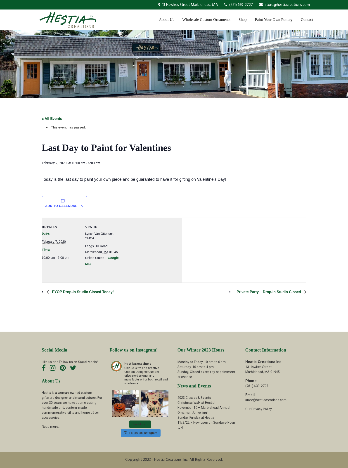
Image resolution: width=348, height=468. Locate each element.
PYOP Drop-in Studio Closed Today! (82, 292)
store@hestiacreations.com (284, 5)
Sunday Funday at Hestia (196, 417)
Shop (243, 19)
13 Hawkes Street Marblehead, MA (188, 5)
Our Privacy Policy (258, 409)
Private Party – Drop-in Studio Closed (269, 292)
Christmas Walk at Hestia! (196, 402)
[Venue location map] (152, 249)
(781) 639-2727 (238, 5)
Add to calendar (61, 206)
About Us (166, 19)
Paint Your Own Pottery (274, 19)
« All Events (52, 119)
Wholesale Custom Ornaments (206, 19)
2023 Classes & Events (194, 397)
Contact (307, 19)
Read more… (51, 426)
